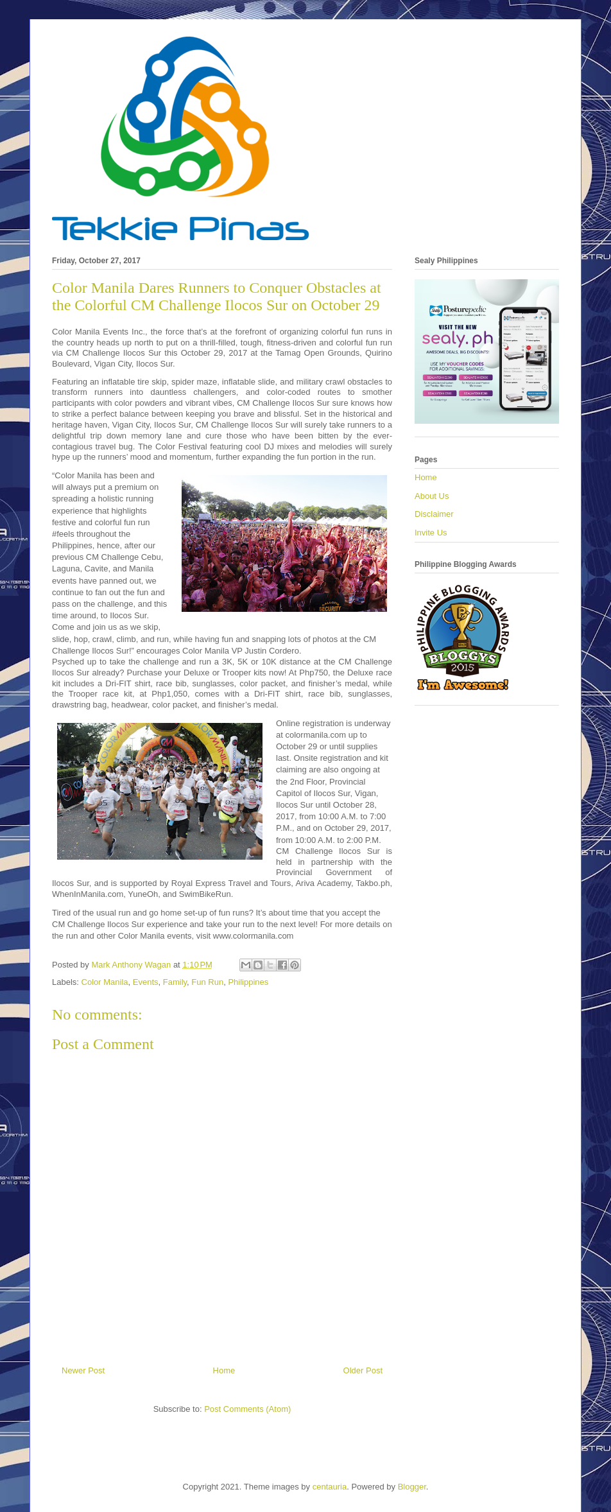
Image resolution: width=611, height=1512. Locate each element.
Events (146, 982)
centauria (330, 1486)
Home (224, 1370)
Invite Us (431, 532)
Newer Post (83, 1370)
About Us (432, 496)
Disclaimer (434, 514)
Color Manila (105, 982)
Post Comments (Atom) (247, 1409)
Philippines (248, 982)
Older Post (363, 1370)
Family (175, 982)
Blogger (412, 1486)
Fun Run (207, 982)
